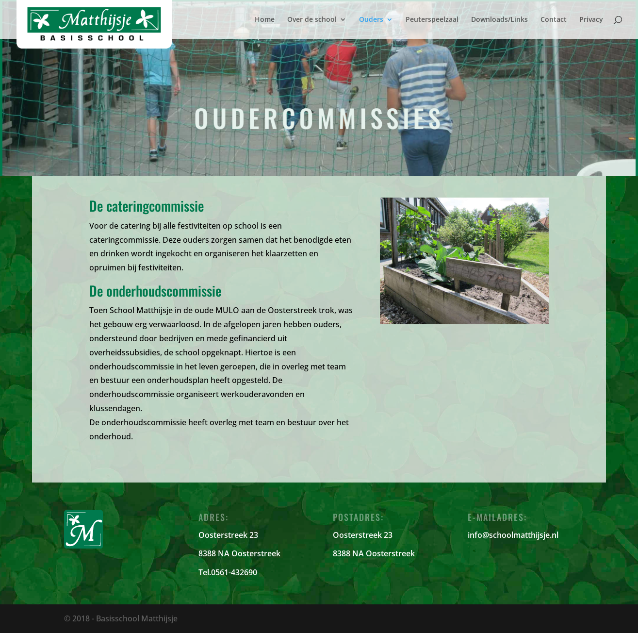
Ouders (371, 20)
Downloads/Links (499, 20)
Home (265, 20)
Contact (553, 20)
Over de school (312, 20)
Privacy (591, 20)
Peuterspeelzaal (432, 20)
